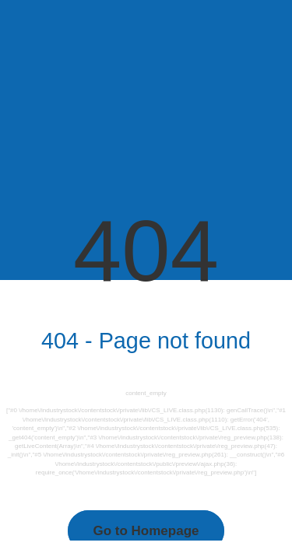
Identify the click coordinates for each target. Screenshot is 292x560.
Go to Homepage (146, 530)
